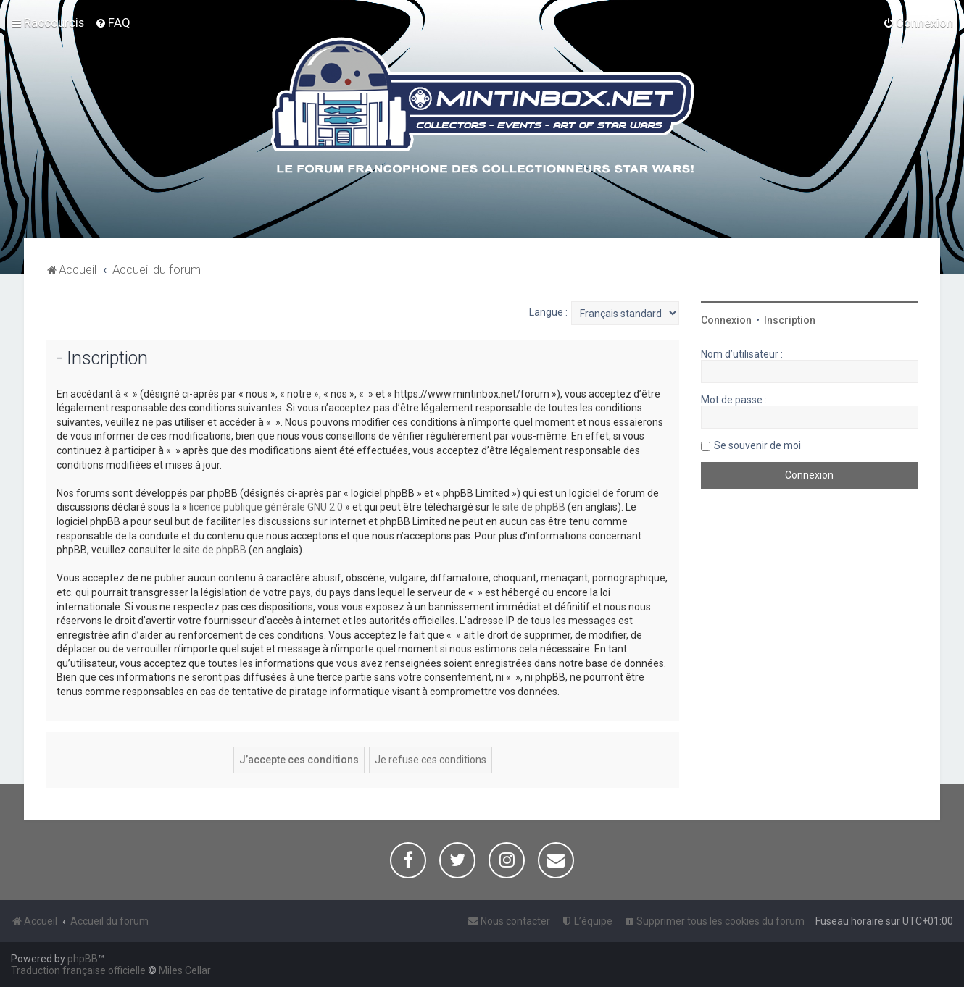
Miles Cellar (185, 970)
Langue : (548, 312)
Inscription (789, 320)
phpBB (82, 959)
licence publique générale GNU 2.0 (266, 507)
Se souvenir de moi (757, 445)
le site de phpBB (528, 507)
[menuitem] (112, 22)
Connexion (726, 320)
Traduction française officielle (78, 970)
